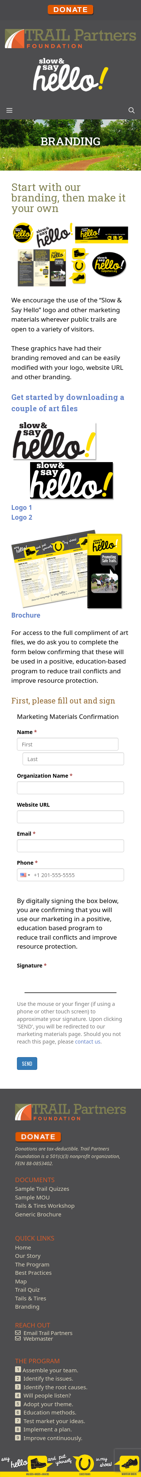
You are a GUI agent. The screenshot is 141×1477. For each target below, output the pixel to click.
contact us (88, 1041)
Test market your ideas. (54, 1421)
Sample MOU (32, 1197)
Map (21, 1281)
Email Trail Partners (48, 1333)
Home (23, 1247)
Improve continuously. (53, 1438)
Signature (32, 965)
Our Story (28, 1255)
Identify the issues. (48, 1378)
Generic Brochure (38, 1214)
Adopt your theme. (48, 1404)
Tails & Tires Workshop (45, 1205)
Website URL (33, 804)
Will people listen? (47, 1395)
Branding (27, 1306)
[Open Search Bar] (131, 110)
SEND (27, 1063)
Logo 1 (21, 507)
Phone (27, 862)
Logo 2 (21, 517)
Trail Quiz (27, 1289)
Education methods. (50, 1412)
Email (26, 833)
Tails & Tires (30, 1298)
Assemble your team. (50, 1370)
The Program (32, 1264)
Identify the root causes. (56, 1387)
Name (27, 731)
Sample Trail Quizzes (42, 1188)
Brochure (25, 615)
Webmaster (38, 1338)
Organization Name (45, 775)
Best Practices (33, 1272)
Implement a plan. (48, 1429)
